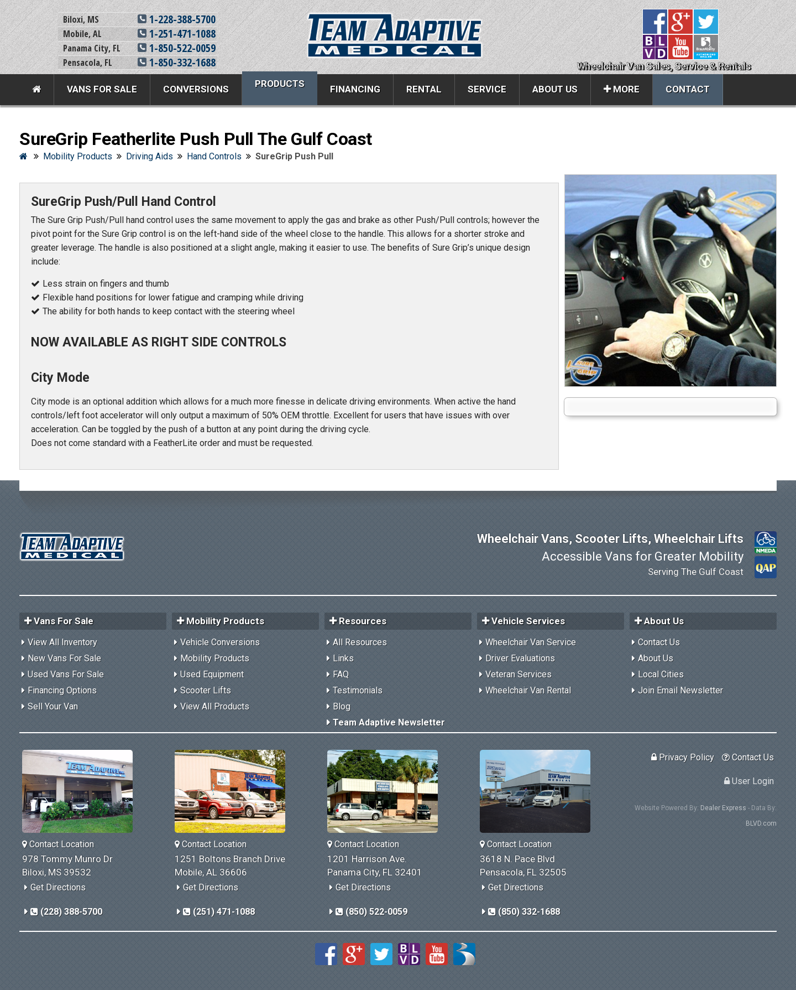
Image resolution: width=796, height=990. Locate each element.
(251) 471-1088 (219, 911)
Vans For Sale (102, 89)
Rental (424, 89)
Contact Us (659, 642)
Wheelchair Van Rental (528, 690)
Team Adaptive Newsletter (389, 722)
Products (280, 83)
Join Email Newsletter (680, 690)
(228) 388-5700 (66, 911)
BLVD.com (761, 823)
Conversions (196, 89)
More (622, 89)
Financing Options (62, 690)
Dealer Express (723, 808)
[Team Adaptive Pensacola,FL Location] (539, 791)
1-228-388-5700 (177, 19)
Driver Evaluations (520, 658)
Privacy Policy (682, 757)
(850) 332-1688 (524, 911)
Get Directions (58, 887)
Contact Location (58, 844)
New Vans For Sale (64, 658)
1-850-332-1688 (177, 62)
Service (487, 89)
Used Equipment (212, 674)
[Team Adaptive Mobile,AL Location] (234, 791)
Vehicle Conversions (220, 642)
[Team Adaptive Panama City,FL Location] (386, 791)
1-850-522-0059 (177, 48)
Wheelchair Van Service (530, 642)
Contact (688, 89)
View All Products (214, 706)
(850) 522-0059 (371, 911)
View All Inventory (62, 642)
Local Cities (661, 674)
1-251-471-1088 (177, 33)
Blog (341, 706)
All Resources (360, 642)
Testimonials (358, 690)
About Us (555, 89)
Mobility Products (214, 658)
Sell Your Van (53, 706)
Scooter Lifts (205, 690)
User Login (749, 781)
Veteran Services (518, 674)
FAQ (341, 674)
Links (343, 658)
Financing (355, 89)
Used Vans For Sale (66, 674)
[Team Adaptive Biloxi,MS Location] (81, 791)
